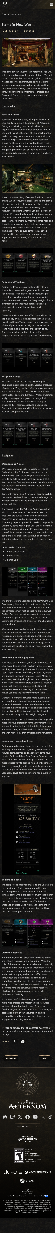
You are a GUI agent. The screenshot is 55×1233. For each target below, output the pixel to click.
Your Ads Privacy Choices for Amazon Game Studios (28, 1196)
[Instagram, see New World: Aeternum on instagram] (43, 1117)
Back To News (12, 14)
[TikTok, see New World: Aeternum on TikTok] (50, 1117)
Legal (27, 1190)
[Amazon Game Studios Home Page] (27, 1139)
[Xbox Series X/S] (38, 1172)
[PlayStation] (13, 1172)
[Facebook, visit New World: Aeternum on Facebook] (27, 1117)
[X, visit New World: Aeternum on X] (20, 1117)
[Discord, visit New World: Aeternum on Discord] (5, 1117)
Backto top (27, 1083)
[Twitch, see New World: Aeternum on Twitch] (12, 1117)
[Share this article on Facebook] (23, 1041)
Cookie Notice (28, 1194)
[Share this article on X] (15, 1041)
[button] (27, 52)
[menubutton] (51, 4)
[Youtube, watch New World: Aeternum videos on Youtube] (35, 1117)
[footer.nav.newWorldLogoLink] (27, 1108)
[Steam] (27, 1181)
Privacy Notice (27, 1192)
